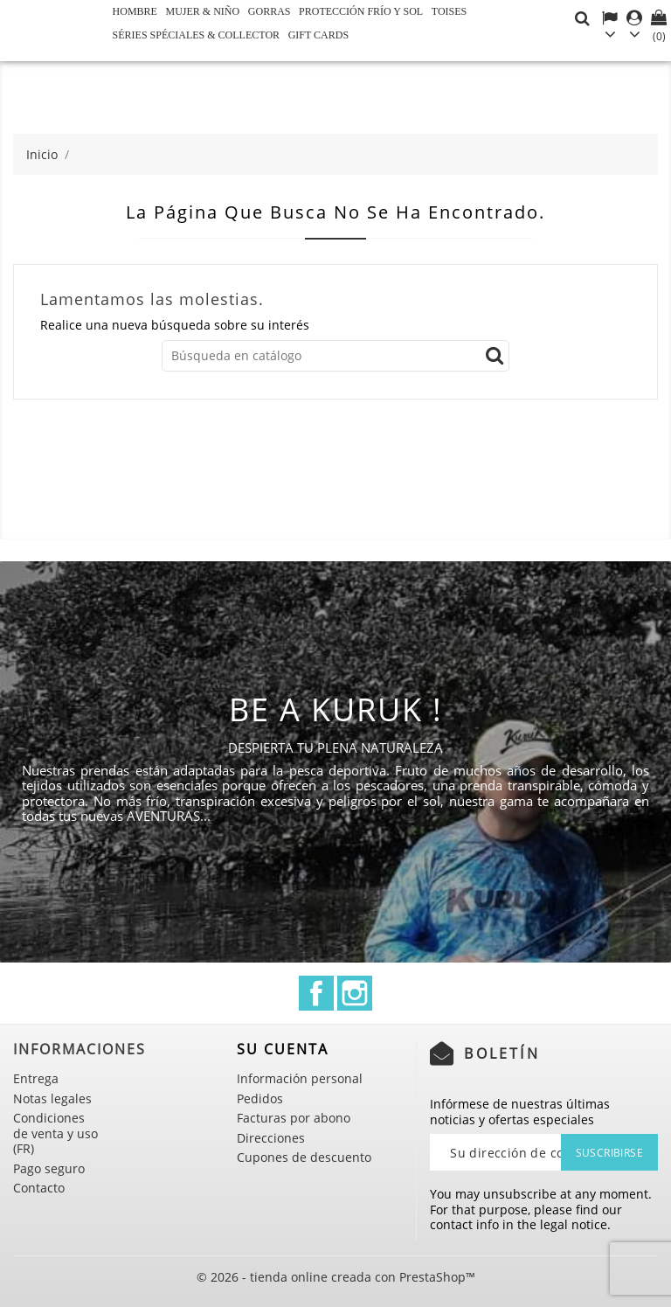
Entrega (36, 1078)
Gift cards (318, 35)
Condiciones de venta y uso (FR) (55, 1133)
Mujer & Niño (203, 11)
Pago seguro (49, 1168)
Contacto (39, 1187)
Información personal (300, 1078)
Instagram (354, 993)
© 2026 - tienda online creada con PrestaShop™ (336, 1277)
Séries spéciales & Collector (196, 35)
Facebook (316, 993)
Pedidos (260, 1098)
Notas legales (52, 1098)
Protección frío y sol (361, 11)
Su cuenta (283, 1049)
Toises (449, 11)
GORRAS (269, 11)
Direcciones (271, 1138)
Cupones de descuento (304, 1157)
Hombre (135, 11)
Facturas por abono (293, 1117)
